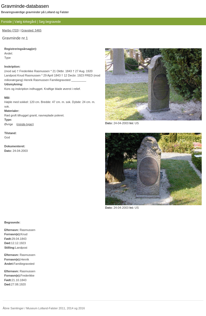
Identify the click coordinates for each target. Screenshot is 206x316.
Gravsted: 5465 (31, 30)
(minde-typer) (25, 124)
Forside (6, 22)
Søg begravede (50, 22)
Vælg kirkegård (25, 22)
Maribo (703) (10, 30)
